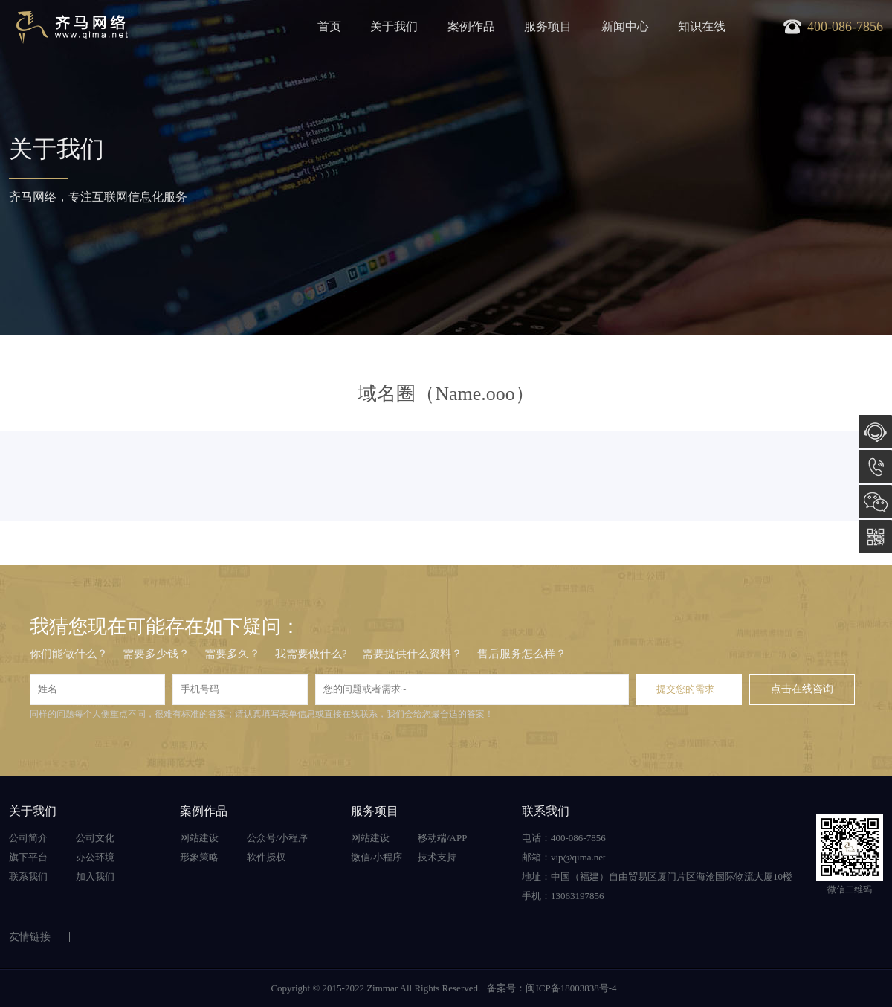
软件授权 (266, 857)
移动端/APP (442, 837)
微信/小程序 (376, 857)
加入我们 (95, 876)
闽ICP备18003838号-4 (571, 988)
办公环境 (95, 857)
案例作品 (471, 26)
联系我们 (28, 876)
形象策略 (199, 857)
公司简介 (28, 837)
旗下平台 (28, 857)
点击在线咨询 (802, 689)
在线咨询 (875, 431)
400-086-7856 (875, 466)
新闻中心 (625, 26)
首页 (329, 26)
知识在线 (701, 26)
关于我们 (394, 26)
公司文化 (95, 837)
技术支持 (437, 857)
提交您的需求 (685, 689)
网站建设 (199, 837)
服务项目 (548, 26)
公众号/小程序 (277, 837)
